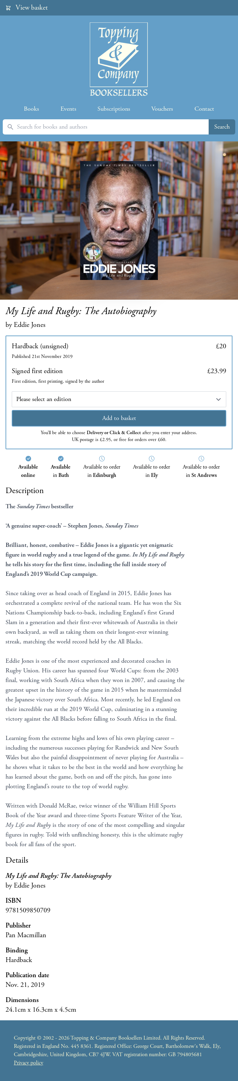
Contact (204, 109)
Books (31, 109)
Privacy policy (28, 1063)
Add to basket (119, 418)
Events (68, 109)
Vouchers (162, 109)
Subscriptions (113, 109)
